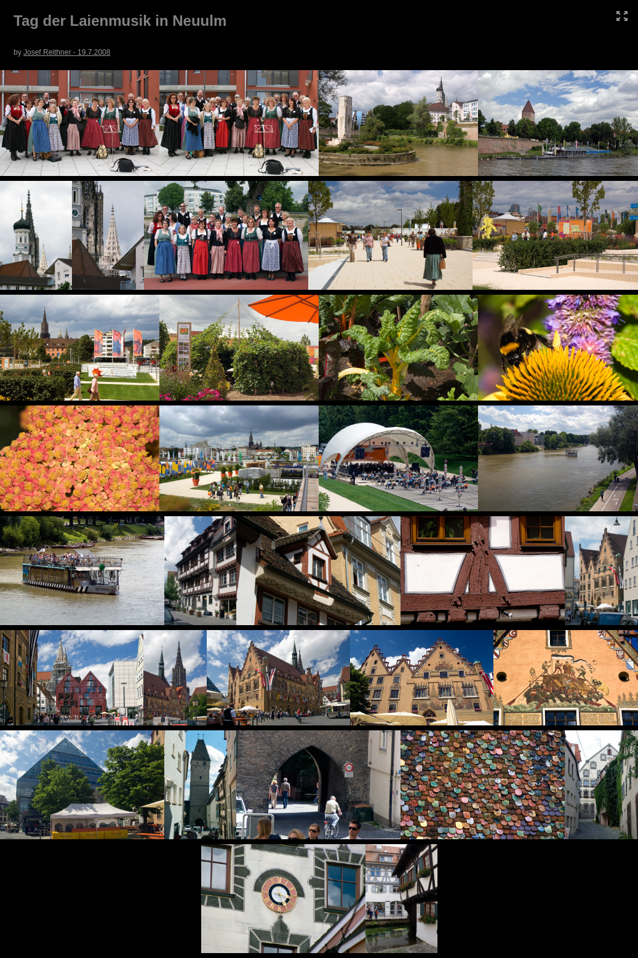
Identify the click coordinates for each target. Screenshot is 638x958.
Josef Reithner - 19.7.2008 (66, 52)
